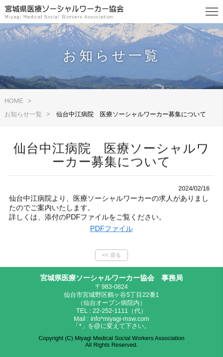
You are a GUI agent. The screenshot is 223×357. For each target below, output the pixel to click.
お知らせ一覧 (23, 114)
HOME (13, 100)
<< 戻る (111, 257)
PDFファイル (111, 230)
